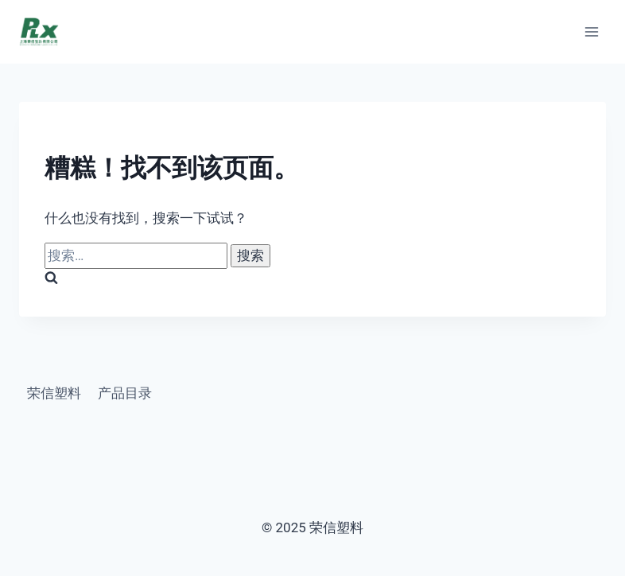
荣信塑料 (54, 393)
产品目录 (125, 393)
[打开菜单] (591, 31)
